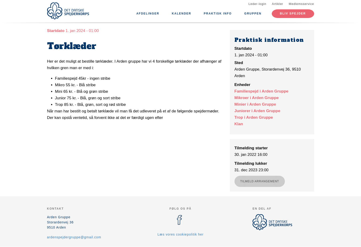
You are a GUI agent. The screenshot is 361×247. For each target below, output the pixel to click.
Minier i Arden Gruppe (255, 104)
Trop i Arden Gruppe (253, 117)
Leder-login (257, 4)
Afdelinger (147, 13)
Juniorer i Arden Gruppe (257, 111)
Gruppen (252, 13)
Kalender (181, 13)
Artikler (277, 4)
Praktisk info (218, 13)
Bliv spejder (293, 13)
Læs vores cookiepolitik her (180, 234)
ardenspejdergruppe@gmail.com (74, 237)
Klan (238, 124)
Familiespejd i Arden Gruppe (261, 91)
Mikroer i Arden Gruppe (256, 98)
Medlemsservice (301, 4)
